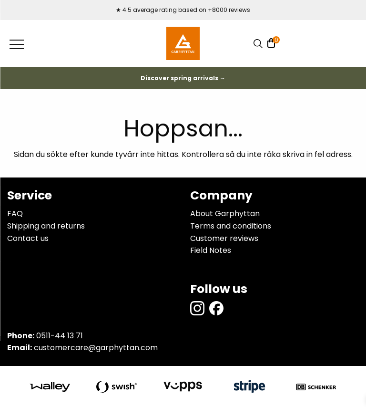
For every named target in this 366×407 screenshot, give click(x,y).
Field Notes (210, 250)
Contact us (28, 238)
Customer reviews (224, 238)
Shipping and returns (46, 225)
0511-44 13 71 (59, 335)
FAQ (15, 213)
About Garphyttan (225, 213)
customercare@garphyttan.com (96, 347)
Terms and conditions (230, 225)
